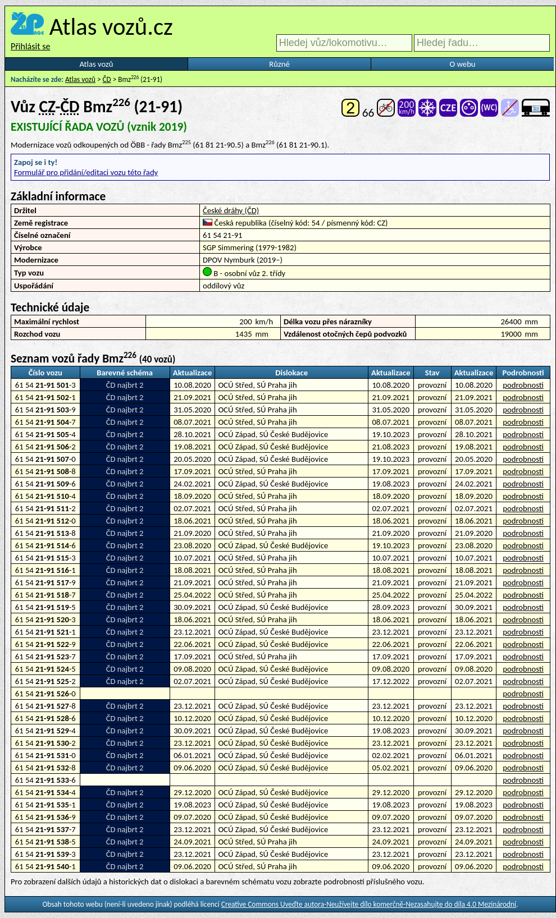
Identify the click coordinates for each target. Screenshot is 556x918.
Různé (279, 64)
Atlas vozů (96, 64)
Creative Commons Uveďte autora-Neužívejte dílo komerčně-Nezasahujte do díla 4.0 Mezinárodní (368, 904)
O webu (462, 64)
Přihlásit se (30, 46)
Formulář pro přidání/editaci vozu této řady (86, 172)
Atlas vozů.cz (111, 26)
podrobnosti (523, 385)
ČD (107, 79)
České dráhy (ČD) (231, 210)
